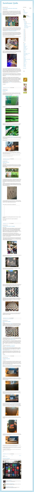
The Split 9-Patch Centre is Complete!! (9, 226)
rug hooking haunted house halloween (27, 59)
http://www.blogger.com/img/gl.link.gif (27, 53)
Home (12, 455)
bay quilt (24, 45)
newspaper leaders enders (26, 54)
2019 (24, 31)
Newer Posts (4, 455)
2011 (24, 37)
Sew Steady (11, 403)
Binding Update (5, 90)
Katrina (27, 15)
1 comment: (8, 223)
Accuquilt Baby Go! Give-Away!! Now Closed (10, 483)
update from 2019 (13, 339)
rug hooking (25, 58)
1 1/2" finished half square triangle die (10, 346)
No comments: (8, 87)
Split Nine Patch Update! (7, 321)
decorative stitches (25, 49)
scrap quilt (24, 61)
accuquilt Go (5, 159)
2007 (24, 40)
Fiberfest (24, 51)
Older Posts (20, 455)
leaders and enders (7, 159)
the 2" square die (13, 345)
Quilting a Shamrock (6, 162)
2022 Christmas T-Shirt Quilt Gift (6, 458)
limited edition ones (12, 137)
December (25, 21)
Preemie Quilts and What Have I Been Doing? (10, 8)
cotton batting (25, 47)
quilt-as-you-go (25, 57)
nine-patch (25, 55)
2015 (24, 34)
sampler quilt (25, 60)
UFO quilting (25, 66)
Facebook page (10, 323)
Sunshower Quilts (10, 3)
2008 (24, 39)
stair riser (24, 62)
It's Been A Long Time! (6, 358)
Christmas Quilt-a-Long (26, 12)
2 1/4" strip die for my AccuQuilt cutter (9, 106)
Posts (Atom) (6, 456)
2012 (24, 36)
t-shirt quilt (24, 64)
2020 (24, 30)
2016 (24, 33)
